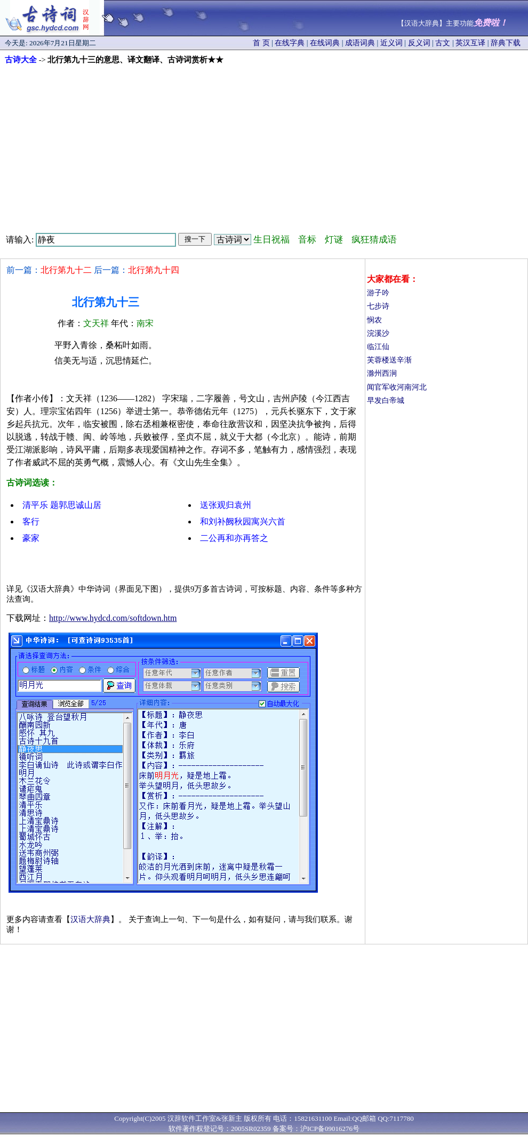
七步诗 (378, 306)
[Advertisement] (264, 145)
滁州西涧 (382, 373)
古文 (442, 43)
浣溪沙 (378, 333)
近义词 (391, 43)
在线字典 (290, 43)
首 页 (261, 43)
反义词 (419, 43)
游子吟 (378, 293)
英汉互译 (470, 43)
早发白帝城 (385, 401)
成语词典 (360, 43)
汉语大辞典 (90, 919)
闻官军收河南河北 (397, 387)
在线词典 (325, 43)
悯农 (374, 320)
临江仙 (378, 347)
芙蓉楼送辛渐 (389, 360)
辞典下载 (506, 43)
